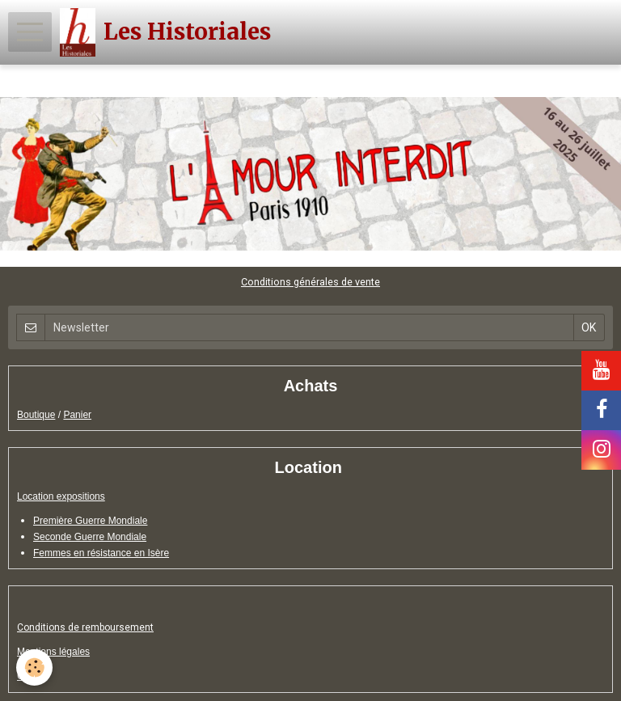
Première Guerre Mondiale (90, 520)
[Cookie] (34, 667)
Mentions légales (53, 651)
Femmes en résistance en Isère (101, 553)
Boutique (36, 414)
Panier (77, 414)
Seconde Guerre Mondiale (89, 537)
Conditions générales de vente (310, 282)
